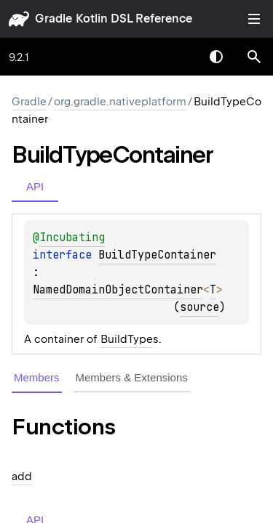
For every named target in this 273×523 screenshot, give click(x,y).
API (35, 186)
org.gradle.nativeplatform (120, 101)
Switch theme (216, 57)
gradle (53, 18)
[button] (254, 57)
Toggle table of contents (254, 19)
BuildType (126, 339)
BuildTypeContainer (157, 255)
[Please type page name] (254, 57)
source (199, 307)
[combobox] (178, 57)
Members (37, 377)
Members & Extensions (132, 377)
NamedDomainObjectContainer (118, 290)
